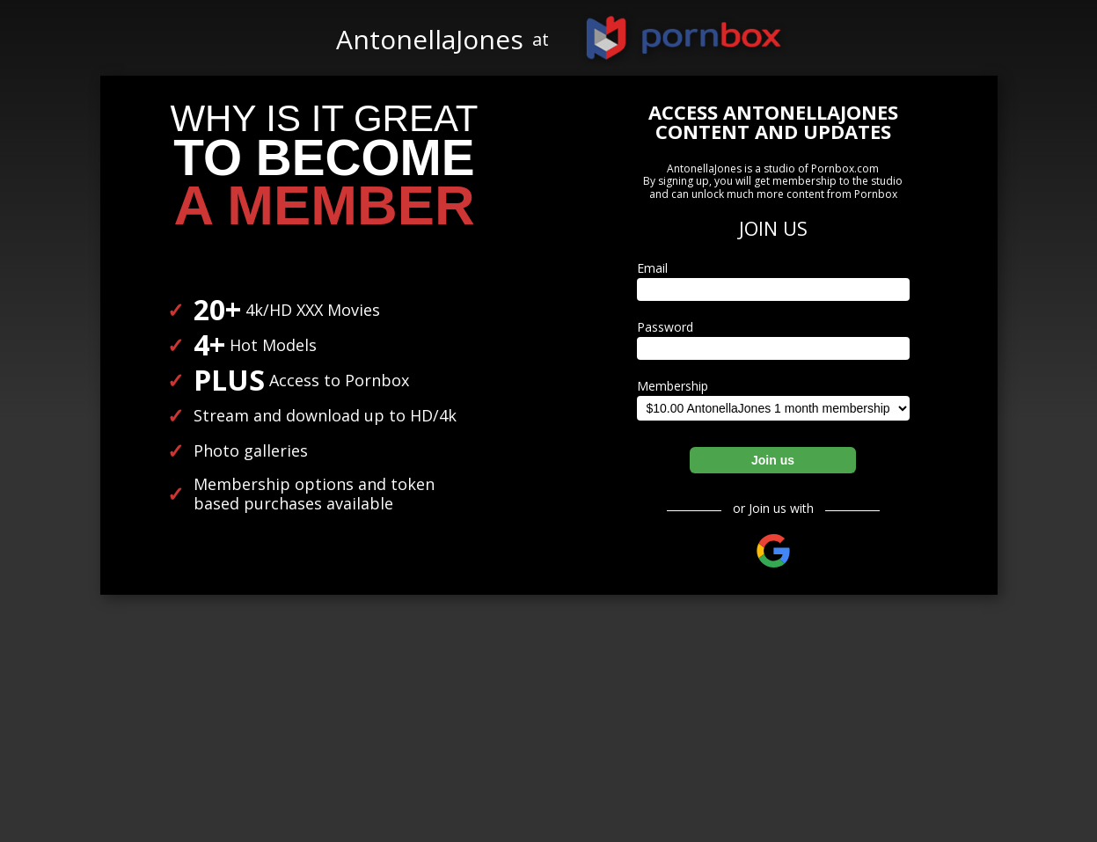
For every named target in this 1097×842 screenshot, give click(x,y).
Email (652, 268)
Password (665, 326)
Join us (772, 460)
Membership (672, 385)
